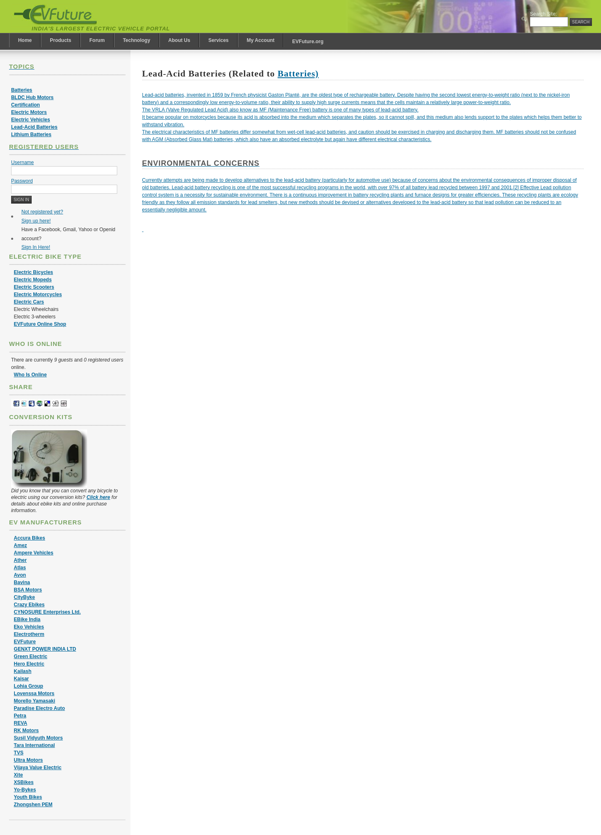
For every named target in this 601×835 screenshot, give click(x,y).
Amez (20, 545)
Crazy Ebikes (29, 605)
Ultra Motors (28, 760)
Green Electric (30, 656)
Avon (20, 575)
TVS (18, 753)
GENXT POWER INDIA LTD (45, 649)
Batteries (21, 90)
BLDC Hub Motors (32, 97)
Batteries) (298, 74)
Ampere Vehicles (33, 553)
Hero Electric (29, 664)
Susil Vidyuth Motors (38, 738)
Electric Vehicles (30, 120)
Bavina (22, 582)
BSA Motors (28, 590)
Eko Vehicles (29, 627)
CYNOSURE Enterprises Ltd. (47, 612)
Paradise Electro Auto (39, 708)
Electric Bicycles (33, 272)
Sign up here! (36, 221)
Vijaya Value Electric (38, 767)
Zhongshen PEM (33, 804)
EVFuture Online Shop (40, 324)
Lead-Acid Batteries (34, 127)
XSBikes (24, 782)
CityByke (24, 597)
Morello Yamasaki (35, 701)
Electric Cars (29, 302)
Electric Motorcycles (38, 294)
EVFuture (25, 642)
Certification (25, 105)
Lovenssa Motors (34, 693)
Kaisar (21, 679)
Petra (20, 716)
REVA (20, 723)
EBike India (27, 619)
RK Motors (26, 730)
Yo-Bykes (25, 790)
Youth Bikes (28, 797)
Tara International (34, 745)
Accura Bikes (29, 538)
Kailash (23, 671)
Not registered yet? (42, 212)
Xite (18, 775)
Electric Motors (29, 112)
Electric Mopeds (33, 280)
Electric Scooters (34, 287)
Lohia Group (28, 686)
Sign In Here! (35, 247)
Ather (20, 560)
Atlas (20, 568)
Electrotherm (29, 634)
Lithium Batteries (31, 134)
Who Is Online (30, 375)
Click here (98, 497)
